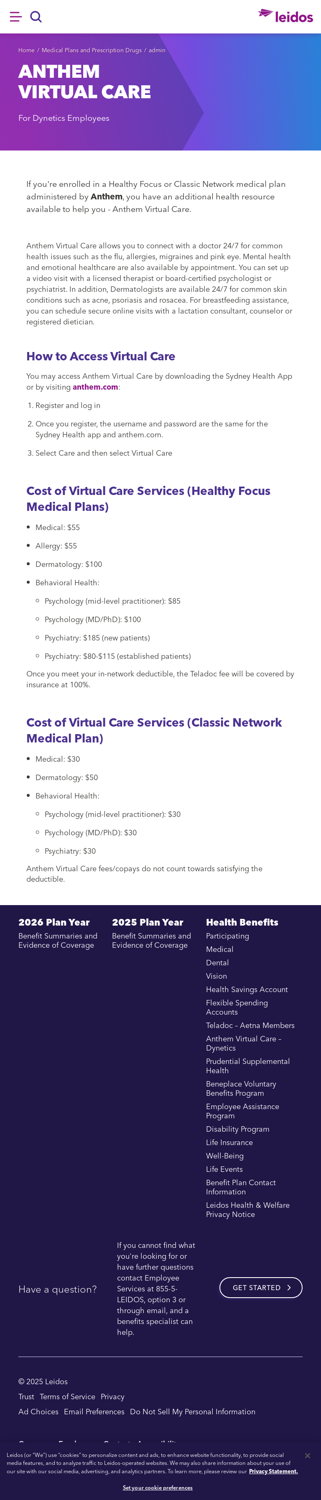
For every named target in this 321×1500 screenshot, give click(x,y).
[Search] (36, 17)
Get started (257, 1288)
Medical (220, 949)
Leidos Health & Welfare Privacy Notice (248, 1209)
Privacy (113, 1396)
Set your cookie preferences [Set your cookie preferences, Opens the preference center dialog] (158, 1487)
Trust (26, 1396)
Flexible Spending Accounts (237, 1007)
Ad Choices (38, 1411)
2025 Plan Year (147, 923)
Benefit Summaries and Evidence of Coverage (57, 940)
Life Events (224, 1169)
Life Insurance (229, 1143)
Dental (217, 963)
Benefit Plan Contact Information (241, 1187)
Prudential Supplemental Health (248, 1066)
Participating (227, 936)
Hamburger (16, 17)
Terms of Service (67, 1396)
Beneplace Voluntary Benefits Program (241, 1088)
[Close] (307, 1455)
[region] (160, 1471)
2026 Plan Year (53, 923)
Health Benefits (242, 923)
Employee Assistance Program (242, 1111)
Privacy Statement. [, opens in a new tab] (273, 1471)
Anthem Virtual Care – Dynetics (243, 1043)
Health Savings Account (247, 990)
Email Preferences (94, 1411)
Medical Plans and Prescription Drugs (92, 50)
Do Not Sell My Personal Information (192, 1411)
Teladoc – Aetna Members (250, 1025)
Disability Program (238, 1129)
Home (26, 50)
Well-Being (225, 1156)
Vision (216, 976)
